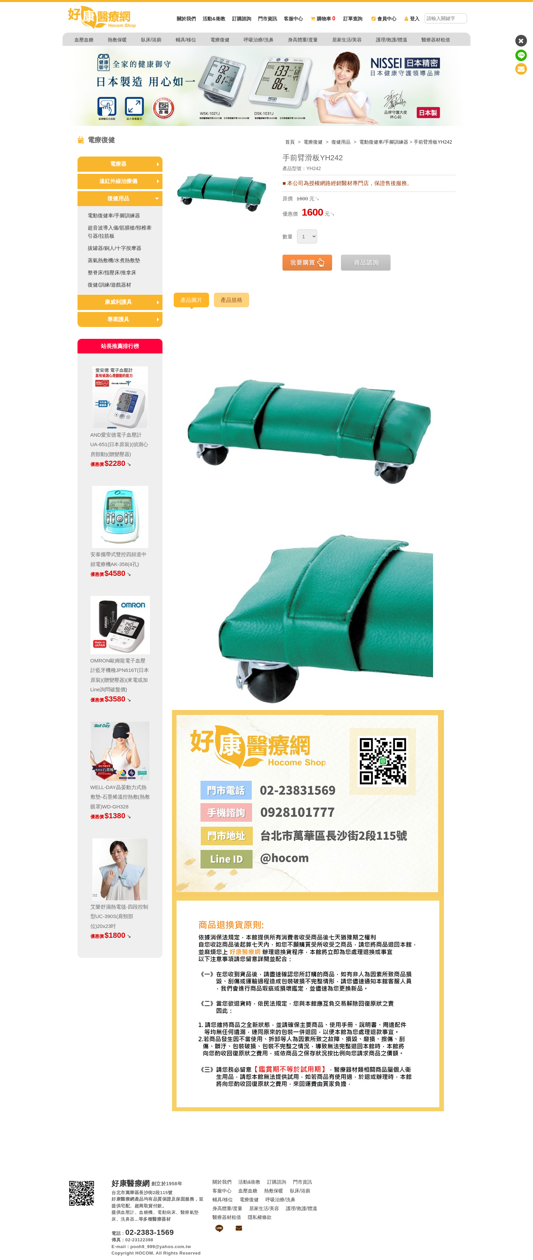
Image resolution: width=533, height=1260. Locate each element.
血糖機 (146, 1212)
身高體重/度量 (303, 39)
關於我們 (186, 18)
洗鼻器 (128, 1219)
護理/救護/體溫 (391, 39)
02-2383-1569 (149, 1232)
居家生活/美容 (347, 39)
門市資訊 (267, 18)
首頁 (290, 142)
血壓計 (128, 1212)
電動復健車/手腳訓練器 (383, 142)
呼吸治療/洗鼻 (259, 39)
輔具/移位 (186, 39)
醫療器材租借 (436, 39)
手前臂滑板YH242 (433, 142)
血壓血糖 (83, 39)
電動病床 (166, 1212)
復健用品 (341, 142)
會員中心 (384, 18)
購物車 (323, 18)
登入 (412, 18)
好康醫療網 (130, 1184)
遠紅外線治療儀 (118, 181)
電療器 (118, 164)
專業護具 (118, 319)
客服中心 (293, 18)
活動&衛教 (214, 18)
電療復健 (219, 39)
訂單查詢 (352, 18)
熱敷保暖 (117, 39)
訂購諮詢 (241, 18)
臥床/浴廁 (151, 39)
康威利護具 (118, 302)
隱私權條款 (260, 1217)
